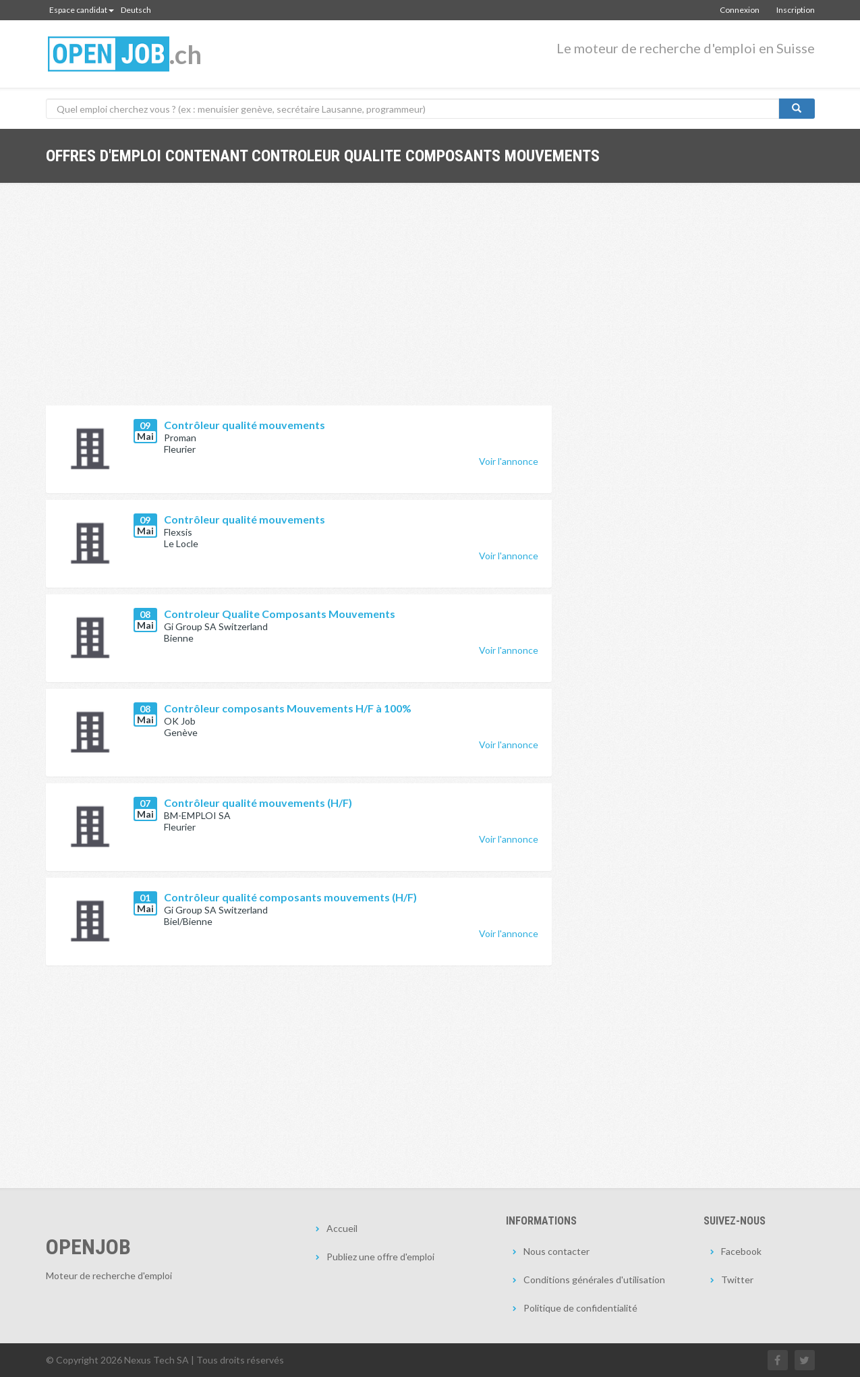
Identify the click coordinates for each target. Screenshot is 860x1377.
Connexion (739, 10)
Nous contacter (556, 1251)
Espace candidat (81, 10)
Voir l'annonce (508, 461)
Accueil (341, 1228)
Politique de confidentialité (580, 1308)
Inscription (795, 10)
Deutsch (136, 10)
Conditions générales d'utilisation (594, 1279)
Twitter (737, 1279)
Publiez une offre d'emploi (380, 1256)
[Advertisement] (299, 304)
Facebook (741, 1251)
